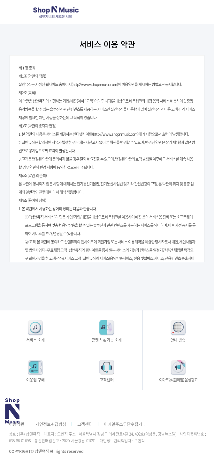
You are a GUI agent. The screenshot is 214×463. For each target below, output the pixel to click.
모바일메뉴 (168, 11)
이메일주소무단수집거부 (125, 424)
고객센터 (85, 424)
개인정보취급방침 (50, 424)
